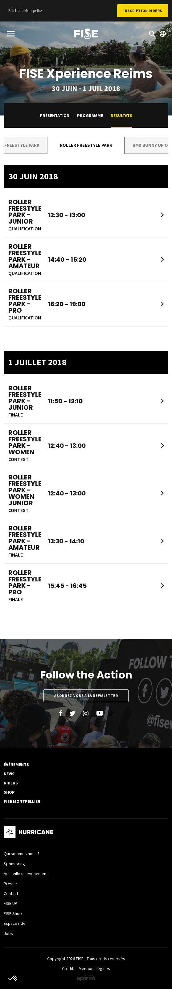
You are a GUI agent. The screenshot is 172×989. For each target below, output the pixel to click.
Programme (90, 115)
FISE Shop (13, 913)
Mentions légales (94, 968)
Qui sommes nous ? (21, 853)
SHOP (9, 792)
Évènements (16, 764)
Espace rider (15, 923)
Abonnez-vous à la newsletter (86, 695)
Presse (10, 883)
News (9, 773)
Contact (11, 893)
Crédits (69, 968)
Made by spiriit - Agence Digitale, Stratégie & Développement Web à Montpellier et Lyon (86, 978)
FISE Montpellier (22, 801)
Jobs (8, 933)
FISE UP (10, 903)
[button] (13, 978)
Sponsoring (14, 863)
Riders (11, 783)
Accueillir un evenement (26, 873)
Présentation (54, 115)
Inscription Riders (142, 10)
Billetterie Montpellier (25, 10)
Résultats (121, 115)
